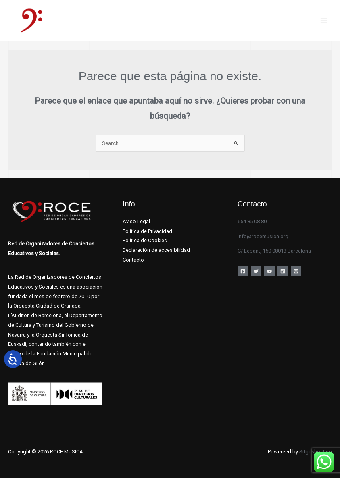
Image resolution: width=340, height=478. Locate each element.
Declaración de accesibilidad (156, 250)
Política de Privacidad (147, 231)
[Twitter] (256, 271)
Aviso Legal (136, 221)
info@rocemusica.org (263, 236)
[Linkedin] (282, 271)
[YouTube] (269, 271)
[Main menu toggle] (324, 20)
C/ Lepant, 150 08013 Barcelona (274, 251)
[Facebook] (243, 271)
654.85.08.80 (252, 221)
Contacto (133, 260)
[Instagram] (296, 271)
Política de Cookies (145, 240)
